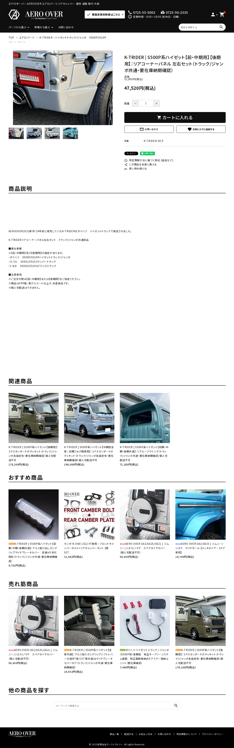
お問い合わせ (66, 27)
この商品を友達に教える (140, 164)
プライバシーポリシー (212, 734)
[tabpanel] (63, 87)
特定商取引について (186, 734)
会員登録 (220, 3)
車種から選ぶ (42, 27)
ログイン (203, 3)
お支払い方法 (145, 734)
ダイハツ (21, 42)
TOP (11, 42)
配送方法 (129, 734)
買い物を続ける (135, 168)
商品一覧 (114, 734)
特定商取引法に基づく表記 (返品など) (148, 160)
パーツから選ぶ (17, 27)
